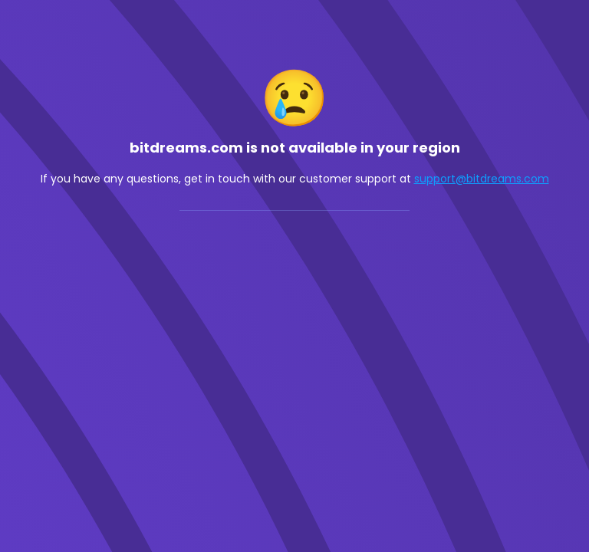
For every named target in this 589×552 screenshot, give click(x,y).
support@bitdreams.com (481, 178)
